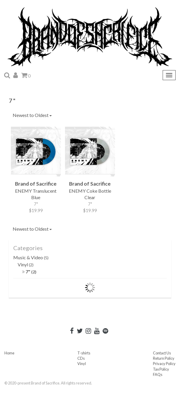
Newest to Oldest (32, 115)
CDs (81, 358)
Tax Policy (161, 369)
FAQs (157, 374)
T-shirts (83, 353)
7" (29, 271)
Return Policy (163, 358)
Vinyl (26, 264)
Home (9, 353)
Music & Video (31, 257)
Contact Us (162, 353)
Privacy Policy (164, 363)
